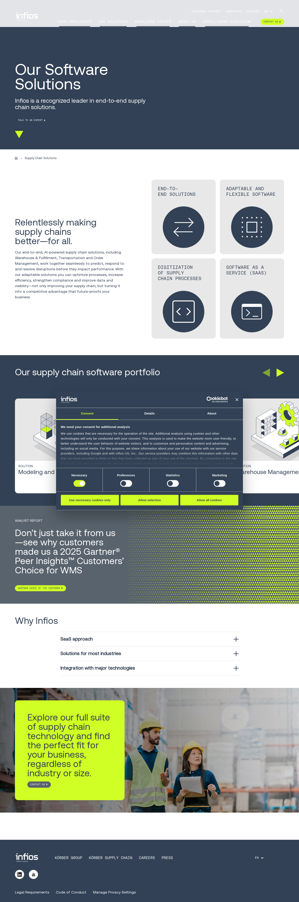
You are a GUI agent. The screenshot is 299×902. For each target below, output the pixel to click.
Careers (252, 11)
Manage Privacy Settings (114, 892)
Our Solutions (113, 22)
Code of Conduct (71, 892)
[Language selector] (269, 11)
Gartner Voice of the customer (39, 588)
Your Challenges (75, 22)
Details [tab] (149, 413)
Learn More (30, 500)
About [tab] (211, 413)
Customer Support (206, 11)
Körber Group (68, 858)
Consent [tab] (87, 413)
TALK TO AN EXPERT (30, 120)
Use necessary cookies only (89, 500)
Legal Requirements (32, 892)
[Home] (16, 158)
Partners (233, 11)
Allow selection (149, 500)
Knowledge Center (153, 22)
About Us (187, 22)
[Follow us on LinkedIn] (19, 874)
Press (167, 858)
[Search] (281, 11)
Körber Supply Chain (110, 858)
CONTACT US (37, 784)
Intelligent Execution (227, 22)
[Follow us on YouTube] (33, 874)
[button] (266, 372)
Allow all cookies (209, 500)
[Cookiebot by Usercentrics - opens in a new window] (209, 400)
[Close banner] (236, 399)
